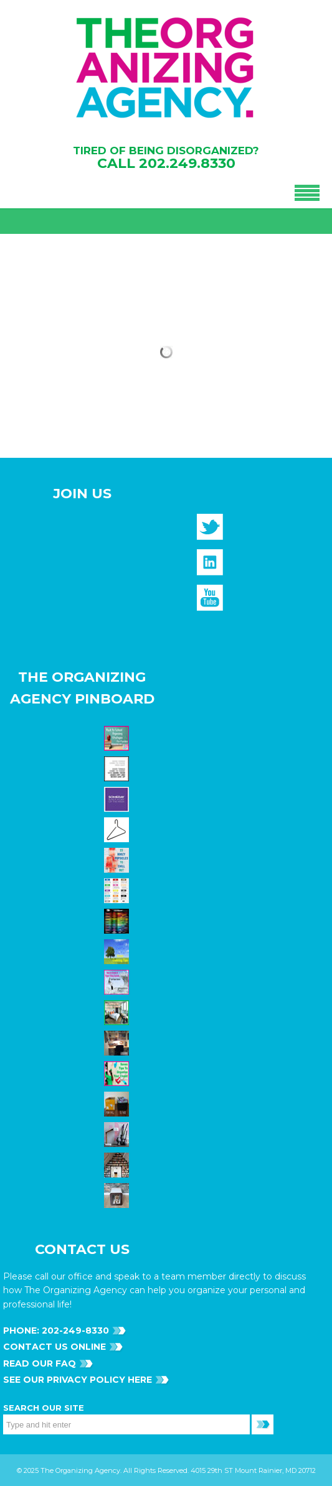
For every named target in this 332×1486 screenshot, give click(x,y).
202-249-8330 (74, 1330)
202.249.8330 (187, 163)
